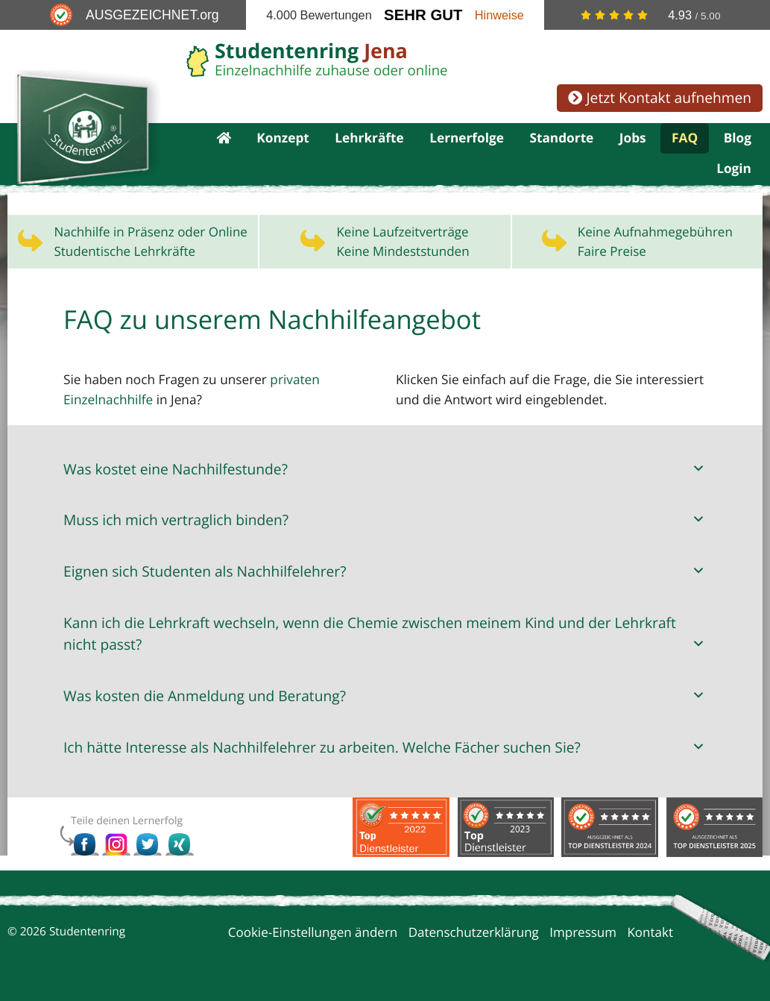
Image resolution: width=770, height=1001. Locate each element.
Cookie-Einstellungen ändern (313, 934)
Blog (737, 139)
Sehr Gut (423, 15)
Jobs (632, 139)
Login (733, 171)
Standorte (561, 139)
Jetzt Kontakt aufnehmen (659, 97)
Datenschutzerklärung (473, 934)
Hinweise (499, 15)
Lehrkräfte (369, 139)
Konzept (282, 139)
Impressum (582, 934)
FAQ (685, 139)
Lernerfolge (466, 139)
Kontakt (650, 934)
